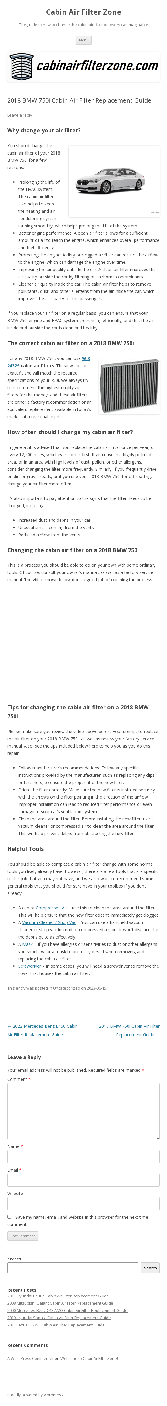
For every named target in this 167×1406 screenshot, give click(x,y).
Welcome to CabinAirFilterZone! (89, 1358)
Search (14, 1259)
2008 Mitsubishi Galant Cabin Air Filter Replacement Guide (60, 1303)
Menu (83, 40)
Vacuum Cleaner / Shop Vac (49, 922)
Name (15, 1146)
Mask (27, 944)
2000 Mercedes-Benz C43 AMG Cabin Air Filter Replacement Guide (67, 1310)
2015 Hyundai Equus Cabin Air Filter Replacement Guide (58, 1296)
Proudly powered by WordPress (35, 1395)
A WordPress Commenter (30, 1358)
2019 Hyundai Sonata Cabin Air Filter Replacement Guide (59, 1317)
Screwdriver (29, 966)
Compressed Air (51, 908)
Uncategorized (66, 988)
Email (14, 1170)
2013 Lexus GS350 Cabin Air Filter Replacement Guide (56, 1325)
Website (15, 1193)
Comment (19, 1079)
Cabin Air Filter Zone (83, 12)
